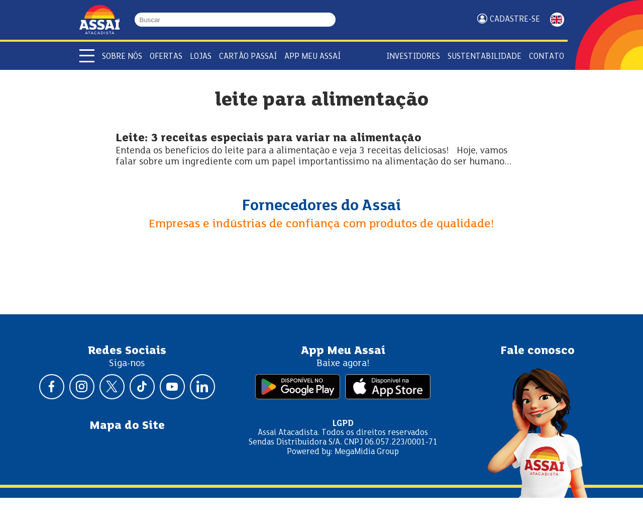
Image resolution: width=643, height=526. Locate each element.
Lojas (200, 56)
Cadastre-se (515, 19)
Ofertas (166, 56)
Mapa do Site (127, 426)
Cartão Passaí (248, 56)
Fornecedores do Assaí (321, 206)
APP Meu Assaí (312, 56)
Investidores (413, 56)
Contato (546, 56)
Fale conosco (537, 351)
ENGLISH (557, 20)
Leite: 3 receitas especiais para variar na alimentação (268, 138)
